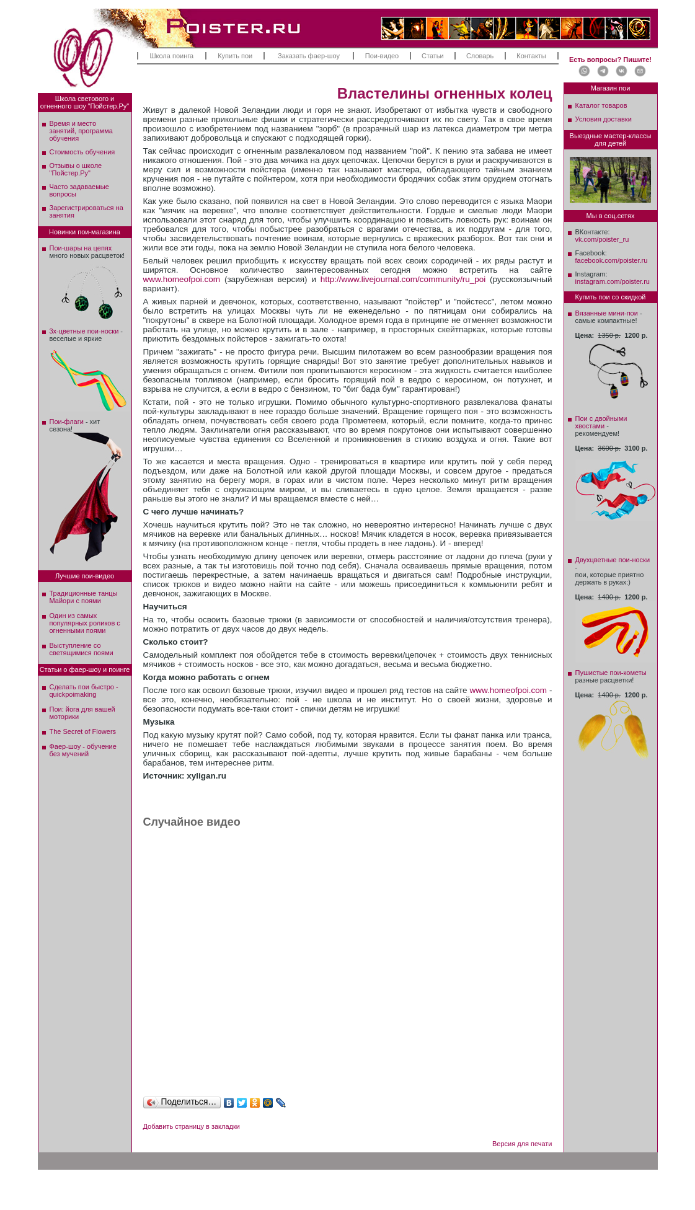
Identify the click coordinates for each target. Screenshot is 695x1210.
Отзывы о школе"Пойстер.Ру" (76, 169)
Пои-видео (382, 56)
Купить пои (235, 56)
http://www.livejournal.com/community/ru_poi (403, 279)
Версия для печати (522, 1143)
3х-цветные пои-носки (84, 331)
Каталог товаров (601, 105)
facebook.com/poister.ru (611, 260)
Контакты (531, 56)
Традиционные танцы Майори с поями (84, 597)
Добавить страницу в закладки (191, 1126)
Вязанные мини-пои (606, 313)
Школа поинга (171, 56)
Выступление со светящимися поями (81, 649)
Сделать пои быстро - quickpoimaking (84, 690)
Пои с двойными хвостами (601, 422)
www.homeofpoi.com (182, 279)
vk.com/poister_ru (602, 239)
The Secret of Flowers (83, 731)
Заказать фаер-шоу (309, 56)
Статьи (433, 56)
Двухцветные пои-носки (612, 559)
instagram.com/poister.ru (612, 281)
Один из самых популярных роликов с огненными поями (85, 623)
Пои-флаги (67, 421)
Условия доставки (603, 119)
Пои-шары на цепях (81, 248)
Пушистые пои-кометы (611, 672)
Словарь (480, 56)
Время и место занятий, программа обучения (81, 131)
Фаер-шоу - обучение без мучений (83, 750)
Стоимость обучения (82, 152)
